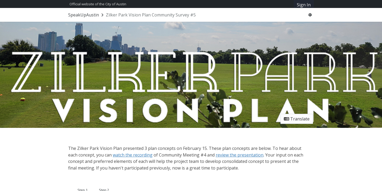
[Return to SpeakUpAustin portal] (86, 15)
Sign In (304, 5)
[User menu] (310, 15)
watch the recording (133, 155)
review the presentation (239, 155)
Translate (297, 119)
